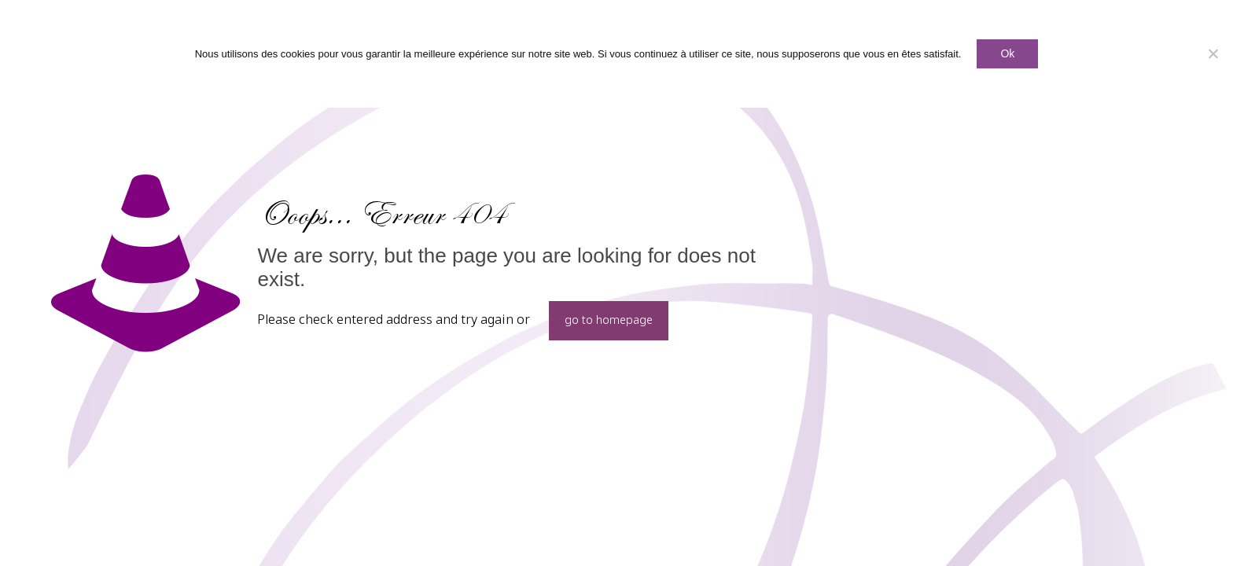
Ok (1007, 53)
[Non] (1213, 53)
